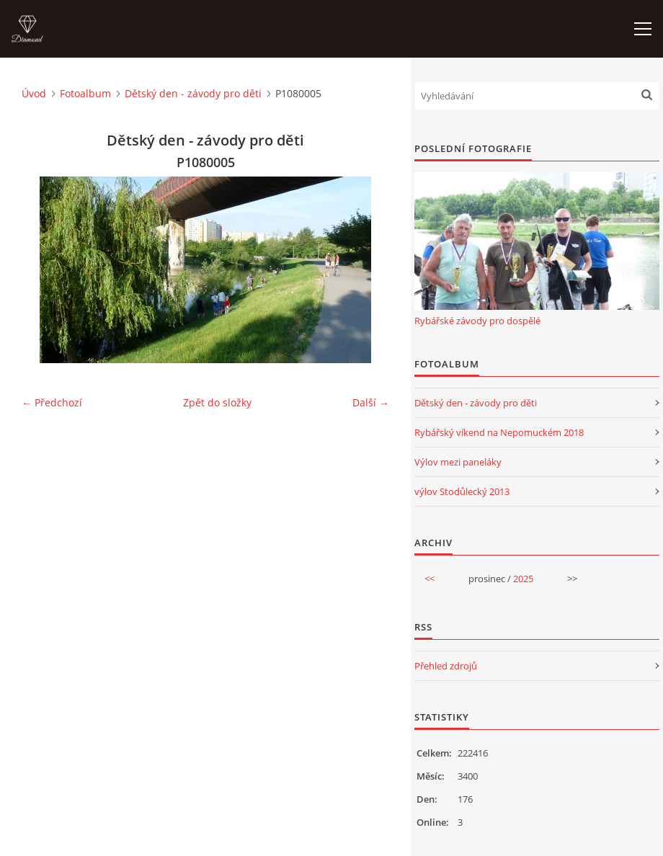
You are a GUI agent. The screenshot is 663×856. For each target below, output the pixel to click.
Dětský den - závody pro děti (193, 93)
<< (429, 578)
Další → (370, 402)
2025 (523, 578)
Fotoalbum (85, 93)
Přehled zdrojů (445, 665)
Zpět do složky (217, 402)
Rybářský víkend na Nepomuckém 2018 (499, 432)
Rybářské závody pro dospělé (477, 320)
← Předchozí (52, 402)
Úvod (34, 93)
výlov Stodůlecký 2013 (462, 491)
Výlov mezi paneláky (458, 461)
